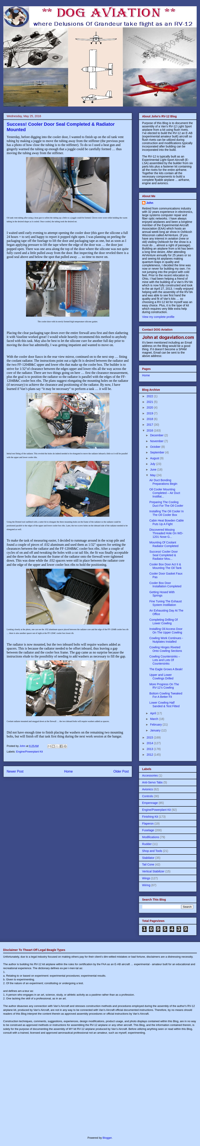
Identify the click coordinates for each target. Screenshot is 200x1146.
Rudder (147, 844)
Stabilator (148, 857)
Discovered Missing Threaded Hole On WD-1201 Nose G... (166, 533)
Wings (146, 878)
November (157, 441)
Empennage (150, 803)
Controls (147, 796)
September (157, 452)
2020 (150, 407)
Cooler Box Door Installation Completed (165, 584)
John (149, 202)
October (155, 446)
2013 (150, 749)
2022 (150, 396)
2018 (150, 419)
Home (68, 771)
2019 (150, 413)
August (155, 458)
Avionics (147, 789)
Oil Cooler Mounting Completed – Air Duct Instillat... (164, 493)
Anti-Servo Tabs (152, 782)
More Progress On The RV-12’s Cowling (164, 686)
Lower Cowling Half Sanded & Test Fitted (164, 704)
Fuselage (148, 830)
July (153, 464)
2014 (150, 743)
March (154, 719)
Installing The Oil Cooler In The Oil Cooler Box (166, 513)
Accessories (150, 775)
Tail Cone (148, 864)
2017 (150, 424)
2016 (150, 430)
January (155, 730)
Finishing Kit (150, 816)
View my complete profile (158, 317)
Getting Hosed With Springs (162, 593)
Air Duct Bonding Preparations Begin (163, 481)
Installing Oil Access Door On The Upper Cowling (165, 630)
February (156, 724)
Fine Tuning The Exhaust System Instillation (165, 603)
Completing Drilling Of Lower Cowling (163, 621)
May (153, 475)
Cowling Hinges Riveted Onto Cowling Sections (165, 649)
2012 (150, 754)
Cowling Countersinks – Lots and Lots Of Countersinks (164, 660)
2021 (150, 402)
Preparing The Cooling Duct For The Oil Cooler (166, 503)
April (153, 713)
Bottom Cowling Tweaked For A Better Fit (165, 695)
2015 (150, 737)
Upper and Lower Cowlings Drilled (161, 676)
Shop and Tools (152, 851)
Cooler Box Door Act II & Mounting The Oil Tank (165, 566)
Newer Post (15, 771)
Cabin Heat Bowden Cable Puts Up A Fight (166, 522)
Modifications (150, 837)
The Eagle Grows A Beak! (166, 669)
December (157, 435)
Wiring (146, 885)
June (153, 469)
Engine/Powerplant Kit (29, 751)
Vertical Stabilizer (153, 871)
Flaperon (148, 823)
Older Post (121, 771)
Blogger (107, 1137)
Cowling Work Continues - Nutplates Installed (166, 639)
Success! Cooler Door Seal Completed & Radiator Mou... (163, 555)
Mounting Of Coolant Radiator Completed (164, 544)
